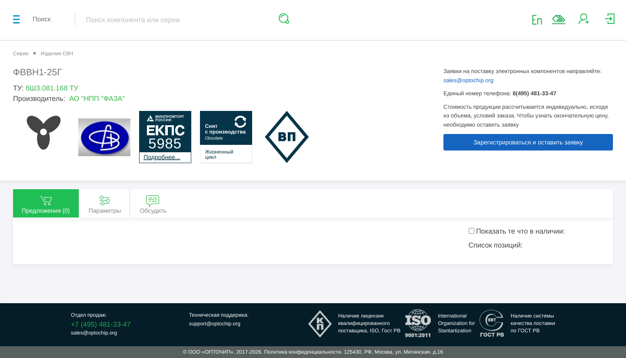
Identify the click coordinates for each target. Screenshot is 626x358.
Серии (20, 53)
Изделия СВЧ (56, 53)
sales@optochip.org (468, 80)
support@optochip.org (214, 324)
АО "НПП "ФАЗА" (97, 99)
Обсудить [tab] (153, 204)
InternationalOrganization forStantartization (456, 323)
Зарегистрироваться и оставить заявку (528, 142)
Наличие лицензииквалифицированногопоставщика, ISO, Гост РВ (369, 323)
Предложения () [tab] (46, 204)
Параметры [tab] (105, 204)
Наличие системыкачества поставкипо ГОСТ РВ (533, 323)
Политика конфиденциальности (302, 352)
